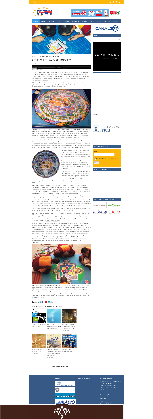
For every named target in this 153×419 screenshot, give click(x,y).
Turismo (115, 21)
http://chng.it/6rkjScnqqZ (53, 221)
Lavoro (92, 21)
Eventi (67, 21)
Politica (84, 21)
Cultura (35, 21)
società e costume (54, 56)
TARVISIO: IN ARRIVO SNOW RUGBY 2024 (67, 350)
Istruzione (107, 21)
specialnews (75, 21)
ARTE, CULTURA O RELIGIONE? (51, 60)
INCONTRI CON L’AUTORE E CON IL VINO (39, 325)
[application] (61, 67)
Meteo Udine (95, 114)
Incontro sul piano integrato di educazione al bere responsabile (54, 326)
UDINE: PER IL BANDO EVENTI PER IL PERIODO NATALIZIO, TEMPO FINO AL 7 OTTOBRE (68, 327)
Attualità (59, 21)
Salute (43, 21)
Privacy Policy (106, 159)
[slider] (46, 67)
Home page (45, 2)
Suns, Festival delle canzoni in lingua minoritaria (37, 351)
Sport (99, 21)
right (47, 56)
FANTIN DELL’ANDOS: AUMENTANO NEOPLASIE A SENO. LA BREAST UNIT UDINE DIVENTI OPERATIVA (54, 353)
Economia (51, 21)
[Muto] (61, 67)
